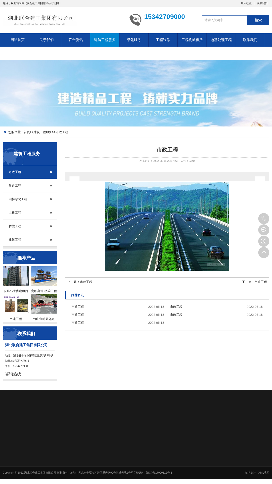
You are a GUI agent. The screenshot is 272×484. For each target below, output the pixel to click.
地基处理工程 (221, 40)
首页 (27, 132)
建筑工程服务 (104, 40)
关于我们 (47, 40)
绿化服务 (134, 40)
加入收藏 (246, 3)
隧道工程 (15, 185)
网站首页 (17, 40)
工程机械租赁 (192, 40)
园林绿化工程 (18, 199)
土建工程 (15, 212)
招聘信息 (17, 53)
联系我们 (262, 3)
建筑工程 (15, 239)
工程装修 (163, 40)
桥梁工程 (15, 226)
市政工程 (62, 132)
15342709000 (263, 218)
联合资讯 (76, 40)
